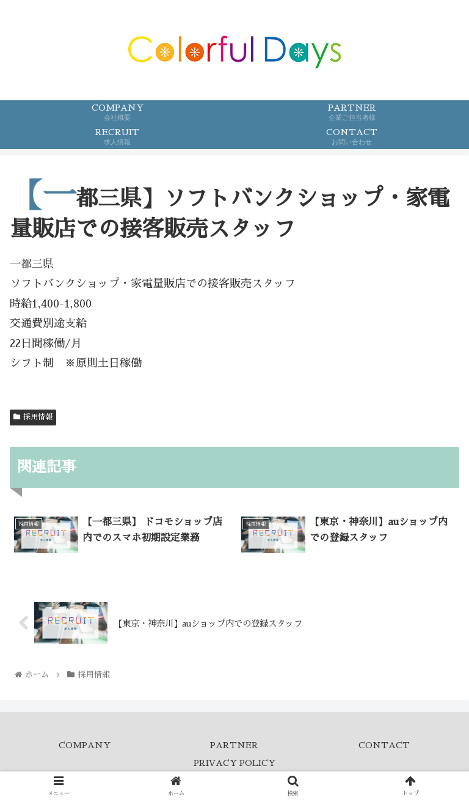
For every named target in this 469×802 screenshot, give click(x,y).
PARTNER (234, 745)
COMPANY (85, 745)
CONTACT (384, 745)
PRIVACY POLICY (234, 763)
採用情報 (33, 417)
